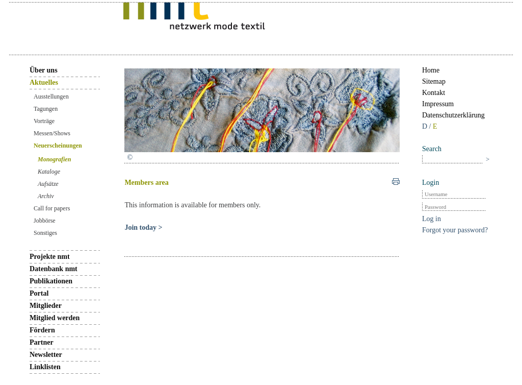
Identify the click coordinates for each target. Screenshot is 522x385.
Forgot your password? (455, 230)
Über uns (44, 70)
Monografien (54, 159)
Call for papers (52, 208)
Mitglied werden (55, 318)
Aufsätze (48, 183)
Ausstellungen (51, 96)
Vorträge (44, 121)
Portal (39, 293)
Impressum (438, 104)
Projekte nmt (50, 256)
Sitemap (434, 81)
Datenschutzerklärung (453, 115)
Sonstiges (45, 232)
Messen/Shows (52, 133)
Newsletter (46, 354)
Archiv (46, 196)
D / (427, 126)
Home (430, 70)
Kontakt (433, 93)
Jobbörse (45, 220)
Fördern (42, 330)
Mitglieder (46, 305)
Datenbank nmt (53, 269)
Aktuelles (44, 82)
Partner (42, 342)
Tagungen (46, 108)
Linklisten (45, 367)
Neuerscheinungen (58, 145)
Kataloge (49, 171)
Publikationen (51, 281)
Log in (431, 219)
